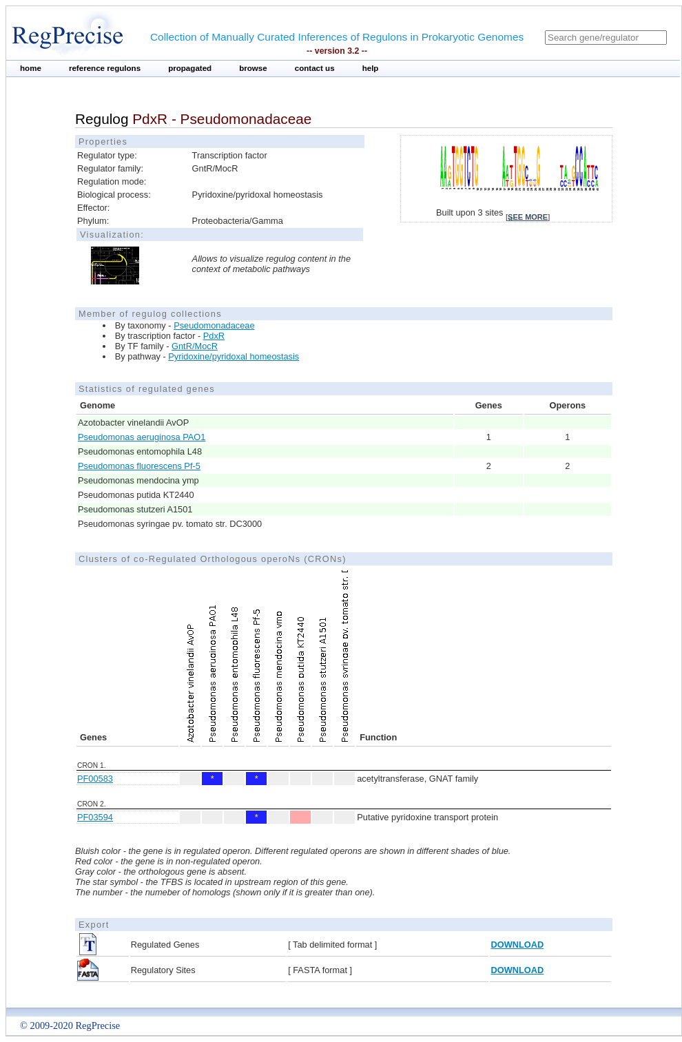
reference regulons (105, 68)
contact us (315, 68)
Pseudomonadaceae (214, 325)
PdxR (214, 336)
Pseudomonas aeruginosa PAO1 (141, 437)
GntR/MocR (195, 346)
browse (253, 68)
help (370, 68)
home (30, 68)
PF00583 (95, 778)
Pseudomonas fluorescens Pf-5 (139, 466)
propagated (189, 68)
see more (528, 217)
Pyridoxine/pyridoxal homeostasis (233, 356)
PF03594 (95, 817)
